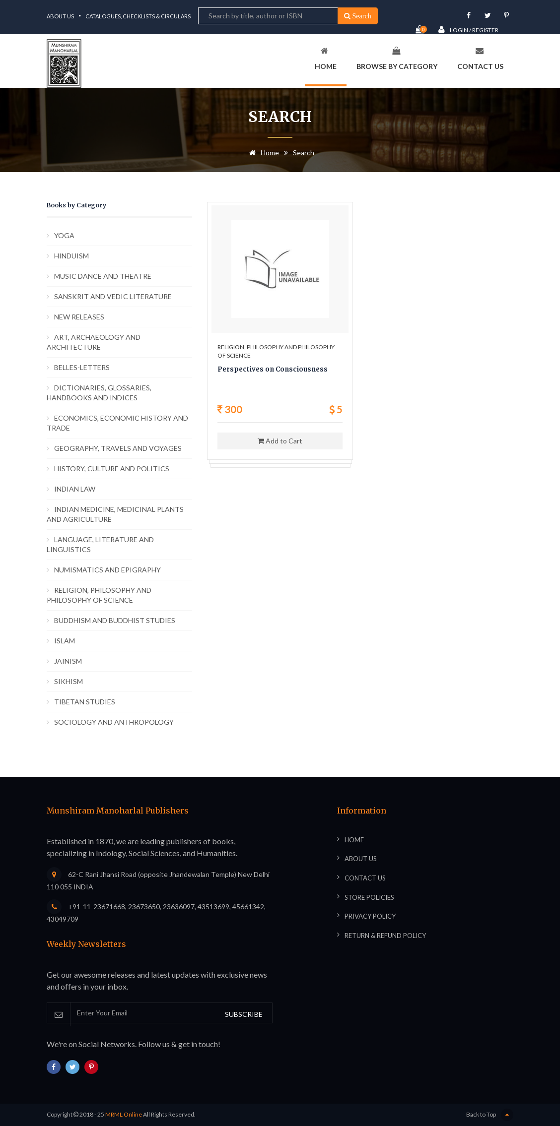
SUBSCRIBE (244, 1014)
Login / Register (468, 29)
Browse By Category (396, 58)
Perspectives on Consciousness (272, 369)
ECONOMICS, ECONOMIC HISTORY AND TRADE (117, 423)
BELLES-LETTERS (82, 367)
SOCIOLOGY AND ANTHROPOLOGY (114, 722)
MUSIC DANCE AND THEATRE (102, 276)
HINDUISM (71, 255)
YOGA (64, 235)
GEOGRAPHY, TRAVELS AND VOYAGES (118, 448)
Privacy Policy (370, 916)
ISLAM (64, 640)
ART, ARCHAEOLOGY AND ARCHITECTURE (93, 342)
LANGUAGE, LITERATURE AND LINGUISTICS (100, 544)
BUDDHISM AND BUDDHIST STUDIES (114, 620)
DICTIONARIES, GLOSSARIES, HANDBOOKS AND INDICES (99, 392)
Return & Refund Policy (385, 935)
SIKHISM (68, 681)
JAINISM (68, 661)
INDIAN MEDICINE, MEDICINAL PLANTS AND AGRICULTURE (115, 514)
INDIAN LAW (74, 489)
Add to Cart (280, 441)
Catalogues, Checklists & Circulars (138, 16)
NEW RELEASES (79, 317)
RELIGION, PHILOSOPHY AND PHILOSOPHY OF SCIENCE (99, 595)
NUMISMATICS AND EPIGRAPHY (107, 569)
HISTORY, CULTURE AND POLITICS (111, 468)
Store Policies (369, 897)
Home (326, 58)
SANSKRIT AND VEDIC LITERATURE (113, 296)
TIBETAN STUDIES (84, 701)
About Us (60, 16)
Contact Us (480, 58)
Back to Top (489, 1115)
